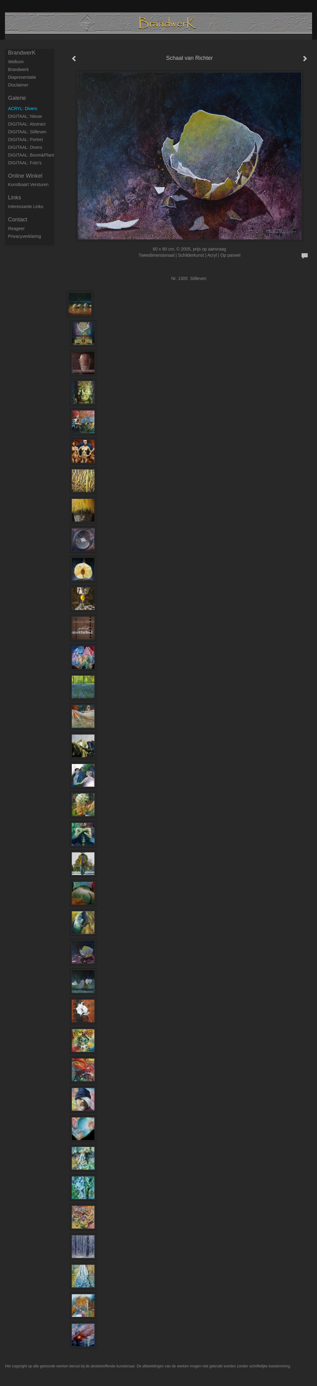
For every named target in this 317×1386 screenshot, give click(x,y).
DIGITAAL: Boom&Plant (31, 155)
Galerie (17, 98)
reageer (16, 228)
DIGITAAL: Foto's (24, 162)
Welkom (16, 61)
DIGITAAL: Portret (25, 139)
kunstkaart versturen (28, 184)
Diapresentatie (22, 77)
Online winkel (25, 176)
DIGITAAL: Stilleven (27, 131)
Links (14, 197)
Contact (17, 219)
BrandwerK (22, 53)
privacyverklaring (24, 236)
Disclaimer (18, 84)
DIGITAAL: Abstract (27, 124)
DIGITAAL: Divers (25, 147)
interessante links (25, 206)
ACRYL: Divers (22, 108)
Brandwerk (18, 69)
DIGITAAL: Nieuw (25, 116)
